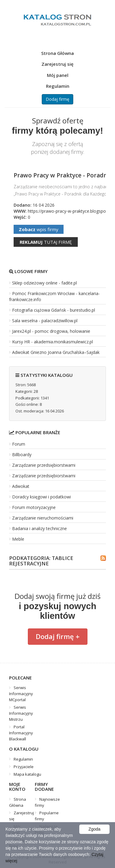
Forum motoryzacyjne (34, 507)
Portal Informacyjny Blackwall (21, 733)
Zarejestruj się (57, 64)
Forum (18, 444)
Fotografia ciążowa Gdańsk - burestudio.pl (53, 310)
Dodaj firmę (57, 99)
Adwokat (20, 486)
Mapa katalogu (27, 774)
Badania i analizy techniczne (39, 528)
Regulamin (57, 86)
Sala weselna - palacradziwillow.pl (44, 320)
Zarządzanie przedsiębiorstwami (43, 465)
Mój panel (57, 75)
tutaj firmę (46, 242)
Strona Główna (57, 53)
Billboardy (21, 454)
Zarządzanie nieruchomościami (42, 518)
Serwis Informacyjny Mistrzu (21, 713)
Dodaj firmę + (58, 636)
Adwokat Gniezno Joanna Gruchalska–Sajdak (56, 352)
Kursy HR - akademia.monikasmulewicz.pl (52, 342)
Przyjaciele (24, 766)
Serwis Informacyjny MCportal (21, 693)
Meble (18, 539)
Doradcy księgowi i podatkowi (41, 497)
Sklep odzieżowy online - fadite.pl (44, 283)
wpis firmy (38, 229)
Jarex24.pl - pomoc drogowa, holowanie (51, 331)
